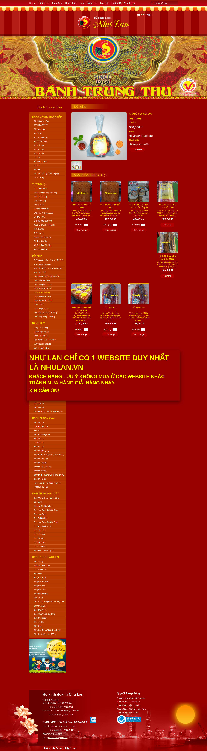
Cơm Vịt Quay (39, 542)
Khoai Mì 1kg (39, 178)
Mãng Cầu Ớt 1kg (41, 328)
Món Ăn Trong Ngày (45, 493)
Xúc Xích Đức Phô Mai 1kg (44, 225)
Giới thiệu (44, 2)
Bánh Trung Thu (88, 2)
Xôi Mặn (37, 157)
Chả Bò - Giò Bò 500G (43, 221)
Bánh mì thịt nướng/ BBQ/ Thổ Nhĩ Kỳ (49, 455)
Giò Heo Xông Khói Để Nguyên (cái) (48, 411)
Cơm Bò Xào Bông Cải (43, 506)
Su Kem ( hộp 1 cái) (42, 565)
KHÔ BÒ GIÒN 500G (42, 264)
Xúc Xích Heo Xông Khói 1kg (45, 193)
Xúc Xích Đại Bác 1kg (42, 245)
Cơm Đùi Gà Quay (41, 518)
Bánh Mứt (38, 323)
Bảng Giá (57, 2)
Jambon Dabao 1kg (41, 209)
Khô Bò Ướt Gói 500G (42, 288)
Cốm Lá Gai (38, 598)
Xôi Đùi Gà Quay (40, 141)
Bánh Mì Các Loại (43, 418)
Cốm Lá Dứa (39, 622)
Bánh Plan (38, 626)
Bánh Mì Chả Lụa (41, 459)
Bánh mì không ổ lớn (42, 434)
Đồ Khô (37, 256)
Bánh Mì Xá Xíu (40, 479)
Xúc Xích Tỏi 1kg (40, 197)
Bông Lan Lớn (39, 590)
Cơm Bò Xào (39, 538)
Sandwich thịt (39, 438)
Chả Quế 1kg (39, 205)
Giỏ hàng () (146, 15)
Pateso (36, 430)
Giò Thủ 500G (39, 217)
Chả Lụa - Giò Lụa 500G (43, 213)
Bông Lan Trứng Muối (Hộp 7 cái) (47, 630)
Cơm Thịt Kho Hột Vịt (42, 526)
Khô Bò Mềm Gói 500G (43, 301)
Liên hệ (104, 2)
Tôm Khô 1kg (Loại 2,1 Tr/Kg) (45, 313)
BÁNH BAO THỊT (40, 125)
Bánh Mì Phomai (40, 463)
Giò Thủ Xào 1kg (40, 241)
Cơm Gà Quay (39, 534)
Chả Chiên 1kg (40, 201)
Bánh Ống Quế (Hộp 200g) (44, 614)
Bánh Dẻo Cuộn (40, 610)
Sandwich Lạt (39, 422)
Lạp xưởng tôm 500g (42, 280)
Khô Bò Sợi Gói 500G (42, 297)
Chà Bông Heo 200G (42, 309)
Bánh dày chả (39, 129)
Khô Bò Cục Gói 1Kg (42, 293)
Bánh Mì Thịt (39, 447)
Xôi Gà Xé (38, 133)
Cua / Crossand (40, 569)
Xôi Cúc (37, 166)
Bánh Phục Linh (40, 606)
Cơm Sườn (38, 502)
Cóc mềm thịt (39, 443)
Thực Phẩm (71, 2)
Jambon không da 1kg (42, 237)
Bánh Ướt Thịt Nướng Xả (44, 550)
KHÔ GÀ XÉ (39, 305)
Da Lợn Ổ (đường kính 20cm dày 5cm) (49, 602)
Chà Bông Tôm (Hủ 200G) (44, 317)
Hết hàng (167, 225)
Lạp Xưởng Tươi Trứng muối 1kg (47, 276)
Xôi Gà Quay (39, 149)
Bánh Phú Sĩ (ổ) (40, 618)
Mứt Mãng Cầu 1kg (41, 332)
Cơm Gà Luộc (39, 530)
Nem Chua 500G (40, 189)
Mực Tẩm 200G (40, 272)
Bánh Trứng (38, 561)
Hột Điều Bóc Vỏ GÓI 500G (45, 340)
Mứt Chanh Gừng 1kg (42, 344)
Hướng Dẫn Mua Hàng (123, 2)
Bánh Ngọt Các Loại (45, 557)
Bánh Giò (37, 170)
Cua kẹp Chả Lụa (41, 426)
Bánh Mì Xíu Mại (40, 471)
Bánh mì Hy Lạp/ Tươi (42, 467)
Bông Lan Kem (40, 578)
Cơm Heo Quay (40, 514)
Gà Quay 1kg (39, 403)
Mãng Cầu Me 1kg (41, 336)
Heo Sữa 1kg (39, 407)
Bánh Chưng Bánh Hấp (47, 116)
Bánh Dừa (38, 574)
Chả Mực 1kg (39, 233)
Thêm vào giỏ (81, 230)
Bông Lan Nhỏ (39, 586)
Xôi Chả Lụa (39, 145)
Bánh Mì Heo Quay (41, 451)
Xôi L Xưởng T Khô (41, 137)
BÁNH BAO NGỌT (41, 162)
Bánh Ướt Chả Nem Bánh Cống (46, 498)
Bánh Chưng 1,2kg (41, 121)
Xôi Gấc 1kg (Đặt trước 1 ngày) (46, 174)
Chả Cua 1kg (39, 229)
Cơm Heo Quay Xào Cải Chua (46, 510)
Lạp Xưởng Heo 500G (42, 284)
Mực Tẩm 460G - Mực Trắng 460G (48, 268)
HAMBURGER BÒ (41, 487)
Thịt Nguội (39, 184)
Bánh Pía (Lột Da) (41, 594)
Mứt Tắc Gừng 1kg (41, 348)
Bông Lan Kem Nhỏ (41, 582)
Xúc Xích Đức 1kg (41, 249)
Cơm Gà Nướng (40, 546)
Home (32, 2)
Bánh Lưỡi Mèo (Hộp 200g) (45, 634)
